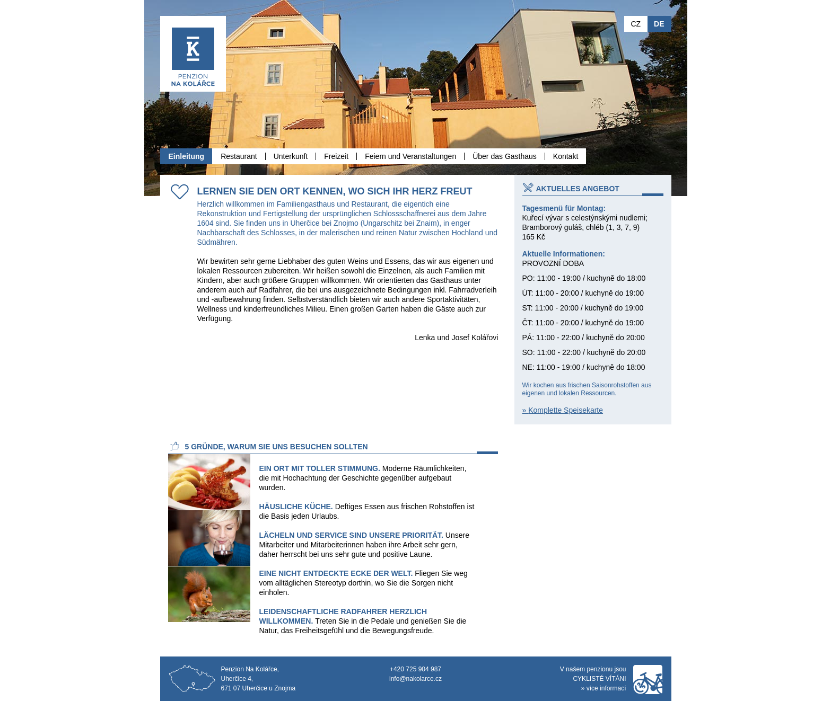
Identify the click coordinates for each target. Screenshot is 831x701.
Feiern (410, 156)
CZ (636, 24)
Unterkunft (291, 156)
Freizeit (336, 156)
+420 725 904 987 (415, 669)
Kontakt (565, 156)
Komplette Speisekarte (565, 410)
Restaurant (239, 156)
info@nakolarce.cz (415, 678)
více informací (606, 688)
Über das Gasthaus (505, 156)
